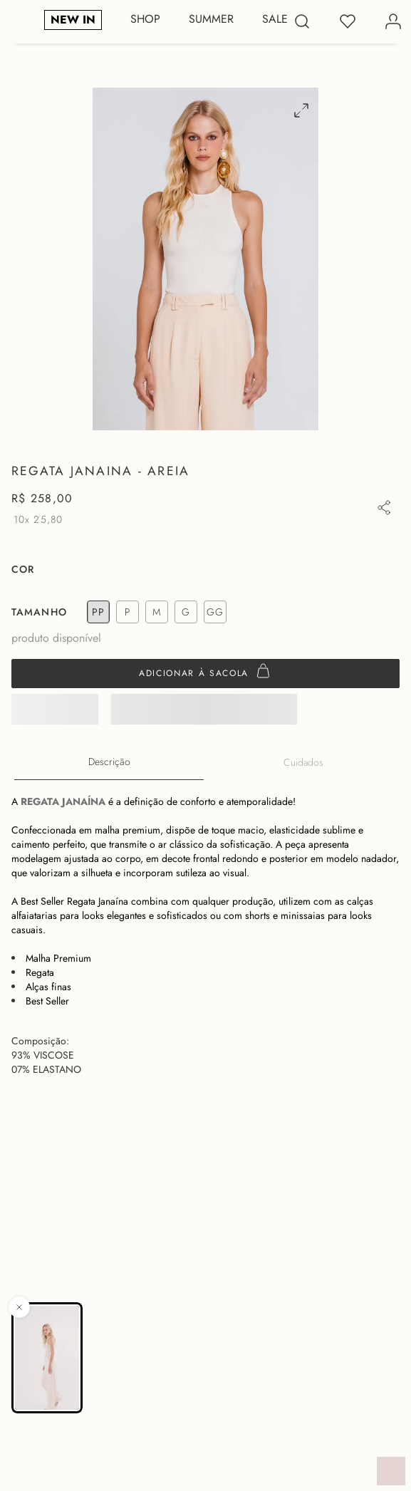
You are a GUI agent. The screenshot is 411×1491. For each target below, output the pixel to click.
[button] (295, 110)
